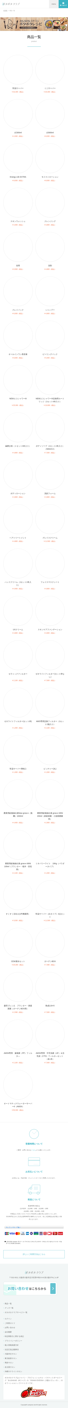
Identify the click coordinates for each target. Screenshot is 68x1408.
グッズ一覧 (9, 1308)
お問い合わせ (10, 1328)
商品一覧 (8, 1304)
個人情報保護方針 (12, 1345)
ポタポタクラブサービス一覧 (16, 1312)
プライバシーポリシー (13, 1341)
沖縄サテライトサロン (13, 1371)
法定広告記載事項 (12, 1350)
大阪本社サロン (11, 1354)
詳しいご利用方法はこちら (34, 1254)
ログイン (8, 1319)
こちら (33, 1150)
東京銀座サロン (11, 1358)
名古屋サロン (10, 1367)
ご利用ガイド (10, 1323)
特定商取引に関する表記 (14, 1336)
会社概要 (8, 1332)
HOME (5, 10)
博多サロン (9, 1363)
